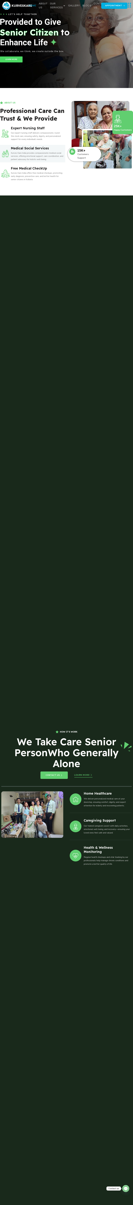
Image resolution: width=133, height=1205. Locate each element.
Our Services (57, 5)
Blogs (86, 5)
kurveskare (22, 6)
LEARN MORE (11, 59)
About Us (43, 5)
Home (32, 5)
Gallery (74, 5)
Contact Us (100, 5)
